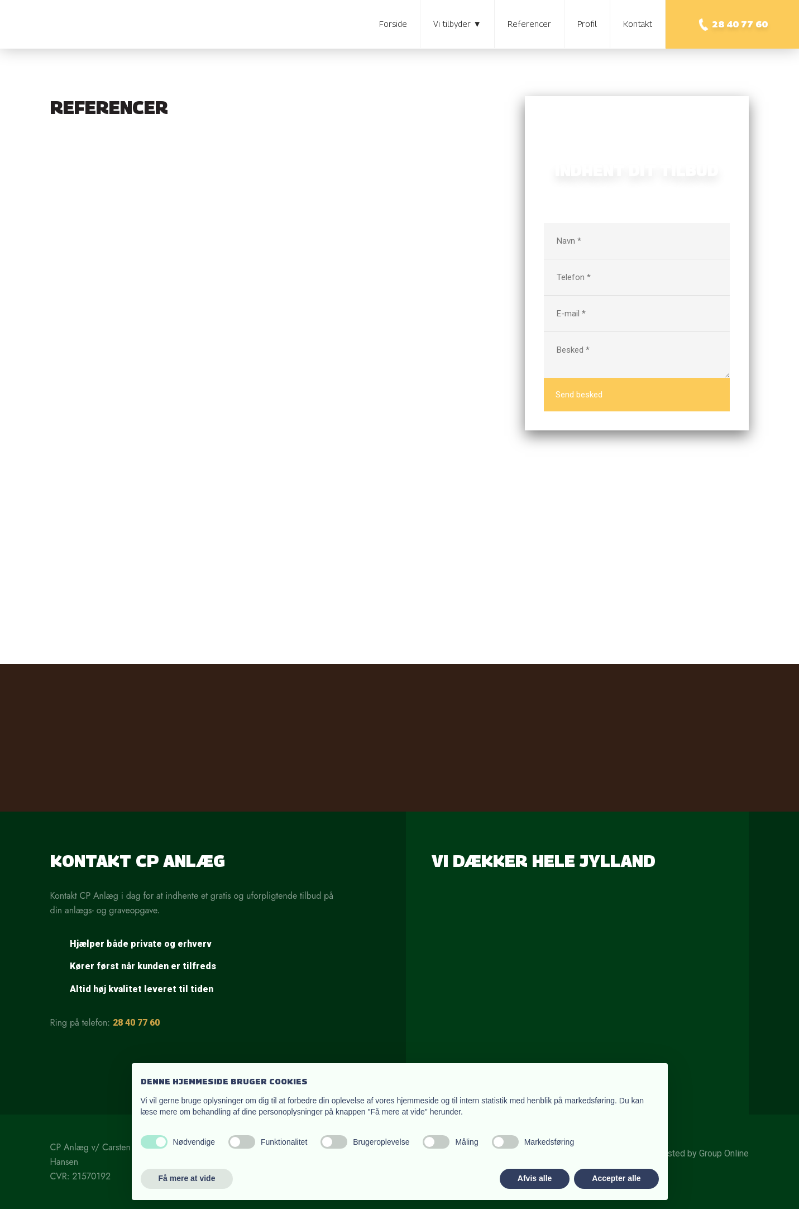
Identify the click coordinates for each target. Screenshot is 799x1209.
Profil (587, 23)
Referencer (529, 23)
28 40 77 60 (136, 1022)
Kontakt (637, 23)
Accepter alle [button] (616, 1178)
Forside (393, 23)
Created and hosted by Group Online (679, 1153)
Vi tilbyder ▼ (457, 23)
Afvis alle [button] (535, 1178)
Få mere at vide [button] (187, 1178)
